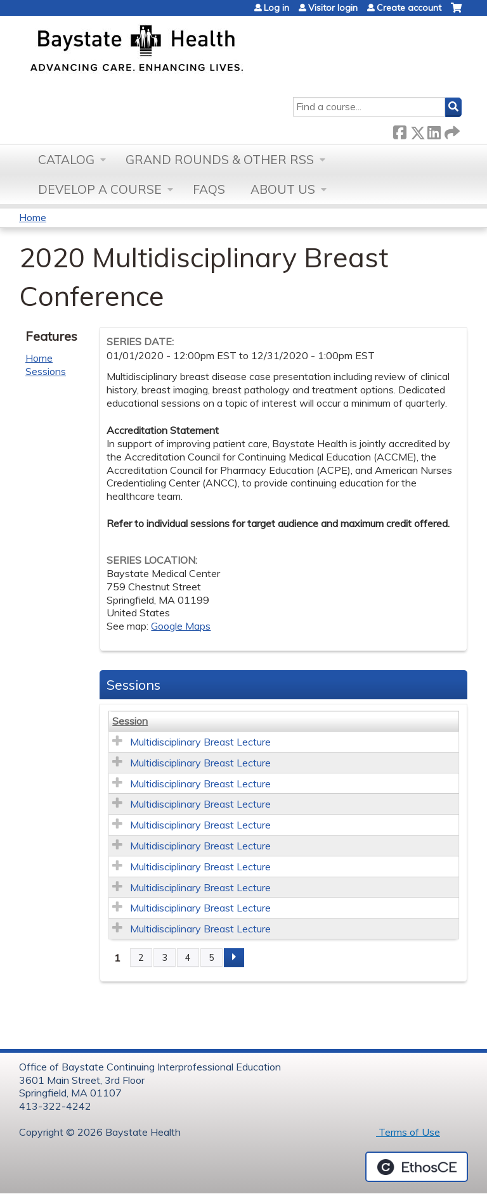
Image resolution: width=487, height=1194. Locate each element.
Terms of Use (408, 1132)
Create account (409, 7)
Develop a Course (100, 189)
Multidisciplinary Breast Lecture (200, 741)
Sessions (45, 371)
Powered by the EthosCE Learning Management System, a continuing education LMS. (416, 1167)
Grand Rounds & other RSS (220, 159)
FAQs (209, 189)
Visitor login (333, 7)
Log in (276, 7)
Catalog (66, 159)
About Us (282, 189)
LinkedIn (433, 130)
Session (130, 720)
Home (32, 217)
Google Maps (181, 625)
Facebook (399, 130)
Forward (451, 130)
